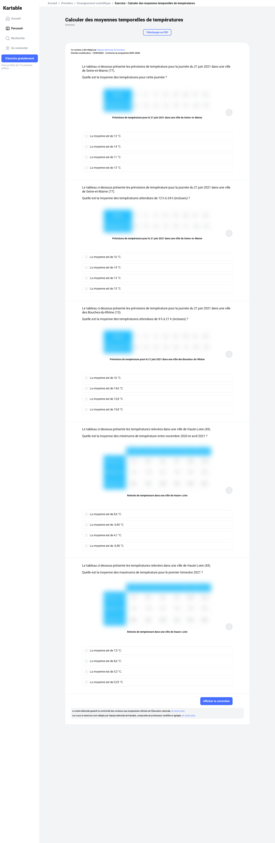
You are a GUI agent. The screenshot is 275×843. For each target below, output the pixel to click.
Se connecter (17, 48)
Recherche (15, 38)
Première (67, 3)
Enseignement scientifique (94, 3)
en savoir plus (178, 711)
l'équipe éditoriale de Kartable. (111, 50)
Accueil (13, 19)
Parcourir (14, 28)
